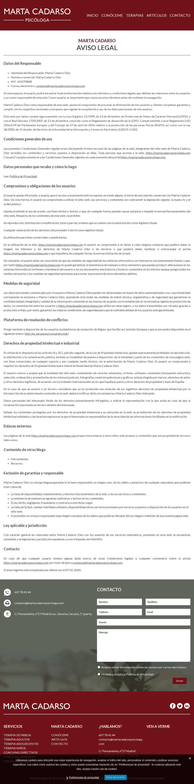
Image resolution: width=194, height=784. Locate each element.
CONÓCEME (112, 15)
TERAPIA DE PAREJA (17, 735)
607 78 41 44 (23, 592)
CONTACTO (180, 15)
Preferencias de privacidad (84, 777)
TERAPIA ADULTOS (17, 739)
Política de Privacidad (23, 176)
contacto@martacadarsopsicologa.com (60, 86)
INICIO (92, 15)
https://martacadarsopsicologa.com (168, 153)
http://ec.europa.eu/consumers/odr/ (47, 333)
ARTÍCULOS (156, 15)
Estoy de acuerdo (115, 777)
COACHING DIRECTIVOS (21, 752)
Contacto (59, 743)
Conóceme (60, 735)
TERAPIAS (134, 15)
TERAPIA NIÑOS (15, 748)
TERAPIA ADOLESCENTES (21, 743)
